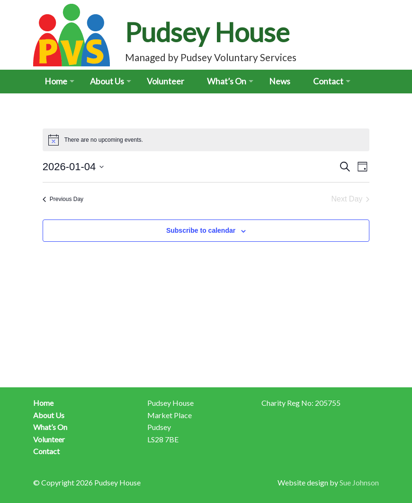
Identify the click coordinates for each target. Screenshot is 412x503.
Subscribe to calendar (200, 230)
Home (56, 81)
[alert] (206, 139)
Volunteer (165, 81)
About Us (107, 81)
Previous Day (63, 199)
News (279, 81)
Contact (328, 81)
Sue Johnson (359, 482)
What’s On (226, 81)
